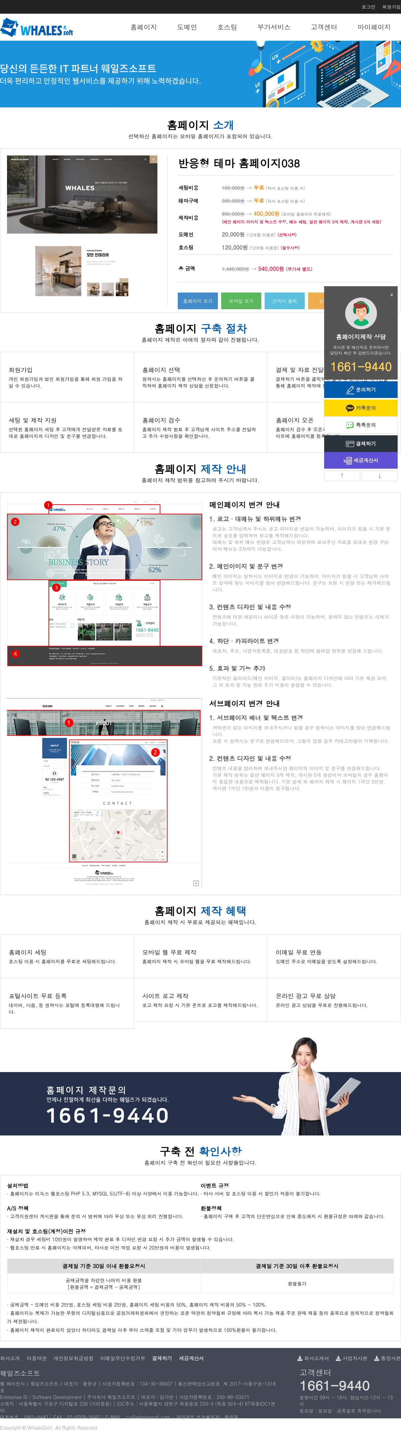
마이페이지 (374, 27)
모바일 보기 (241, 301)
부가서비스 (274, 27)
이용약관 (37, 1358)
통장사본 (387, 1358)
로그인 (369, 6)
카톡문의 (361, 408)
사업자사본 (352, 1358)
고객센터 (324, 27)
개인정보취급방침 (73, 1358)
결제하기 (361, 444)
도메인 (187, 27)
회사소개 (10, 1358)
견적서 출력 (284, 301)
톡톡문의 (361, 425)
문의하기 (361, 390)
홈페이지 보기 (198, 301)
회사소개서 (313, 1358)
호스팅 (227, 27)
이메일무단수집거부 (122, 1358)
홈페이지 (143, 27)
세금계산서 (361, 461)
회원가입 (391, 6)
